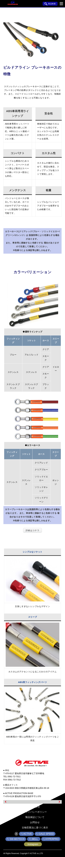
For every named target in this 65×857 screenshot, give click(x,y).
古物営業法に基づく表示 (35, 827)
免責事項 (35, 806)
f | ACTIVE (26, 834)
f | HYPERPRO (51, 839)
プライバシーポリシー (35, 812)
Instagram (33, 844)
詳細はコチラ (33, 530)
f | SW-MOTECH (16, 839)
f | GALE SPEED (45, 834)
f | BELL (33, 839)
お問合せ (35, 822)
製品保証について (34, 817)
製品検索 (50, 3)
